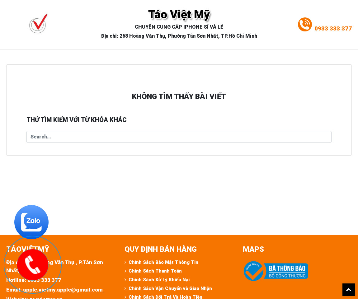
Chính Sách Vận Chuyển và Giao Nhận (170, 288)
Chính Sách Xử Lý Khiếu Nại (159, 280)
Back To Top (348, 289)
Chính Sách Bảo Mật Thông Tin (163, 262)
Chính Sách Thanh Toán (155, 271)
